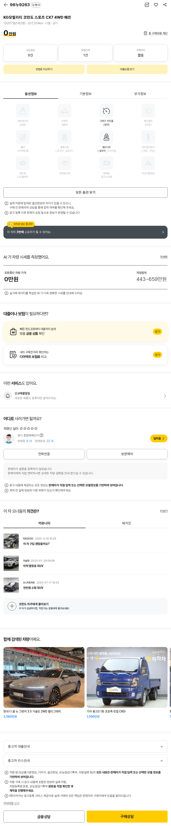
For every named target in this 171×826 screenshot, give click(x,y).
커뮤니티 (44, 523)
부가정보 (140, 94)
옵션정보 (31, 94)
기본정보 (86, 94)
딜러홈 (157, 438)
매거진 (126, 523)
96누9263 (25, 4)
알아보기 (85, 331)
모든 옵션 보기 (85, 192)
